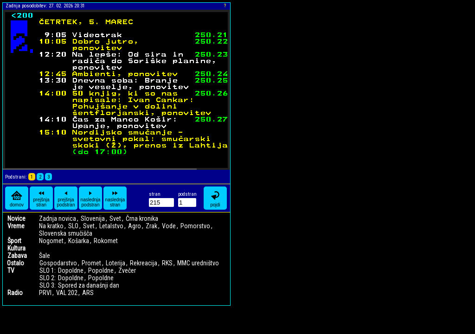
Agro (134, 226)
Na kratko (51, 226)
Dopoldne (70, 270)
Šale (44, 255)
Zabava (17, 255)
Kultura (16, 248)
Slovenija (93, 218)
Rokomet (106, 240)
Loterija (115, 263)
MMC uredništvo (198, 263)
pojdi (215, 198)
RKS (167, 263)
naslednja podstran (91, 198)
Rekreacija (143, 263)
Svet (115, 218)
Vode (169, 226)
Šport (14, 240)
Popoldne (101, 270)
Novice (16, 218)
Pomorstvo (195, 226)
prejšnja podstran (66, 198)
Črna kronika (142, 218)
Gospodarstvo (58, 263)
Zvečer (127, 270)
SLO (73, 226)
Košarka (78, 240)
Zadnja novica (57, 218)
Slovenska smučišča (65, 233)
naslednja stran (115, 198)
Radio (15, 292)
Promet (91, 263)
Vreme (16, 226)
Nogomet (51, 240)
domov (17, 198)
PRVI (45, 292)
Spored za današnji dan (88, 285)
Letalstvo (111, 226)
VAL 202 (66, 292)
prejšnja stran (41, 198)
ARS (88, 292)
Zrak (151, 226)
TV (11, 270)
